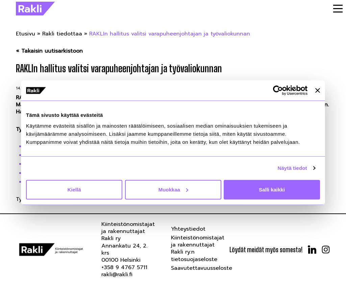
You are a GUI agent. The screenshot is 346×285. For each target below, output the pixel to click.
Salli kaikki (272, 189)
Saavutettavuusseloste (201, 268)
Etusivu (25, 34)
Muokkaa (173, 189)
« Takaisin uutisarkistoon (49, 51)
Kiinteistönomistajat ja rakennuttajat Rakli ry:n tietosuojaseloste (197, 248)
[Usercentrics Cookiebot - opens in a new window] (277, 90)
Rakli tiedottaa (62, 34)
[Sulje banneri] (317, 90)
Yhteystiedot (188, 229)
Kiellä (74, 189)
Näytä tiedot (292, 168)
